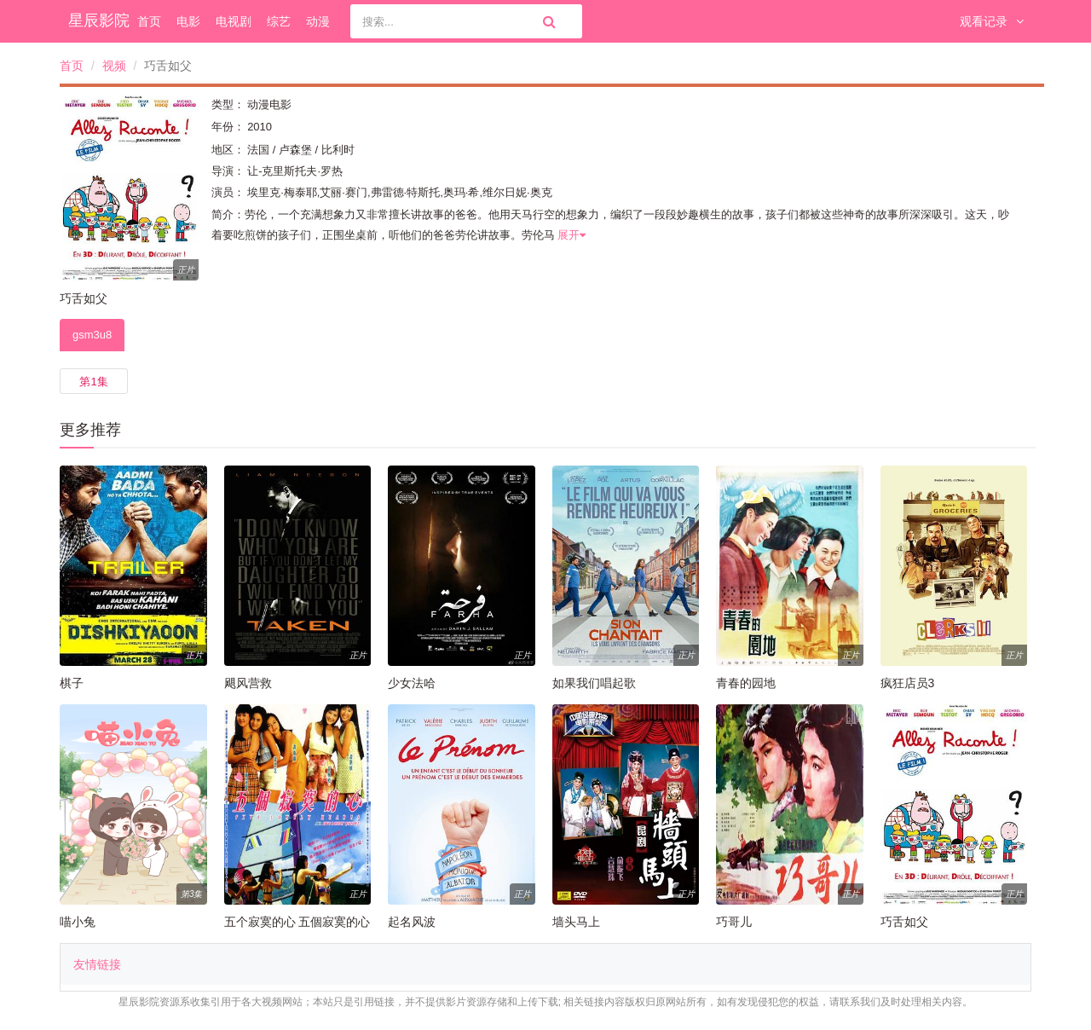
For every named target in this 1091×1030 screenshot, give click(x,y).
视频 (114, 65)
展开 (571, 235)
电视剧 (233, 21)
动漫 (318, 21)
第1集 (93, 381)
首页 (149, 21)
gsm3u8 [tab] (92, 334)
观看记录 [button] (992, 21)
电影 (188, 21)
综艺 (279, 21)
